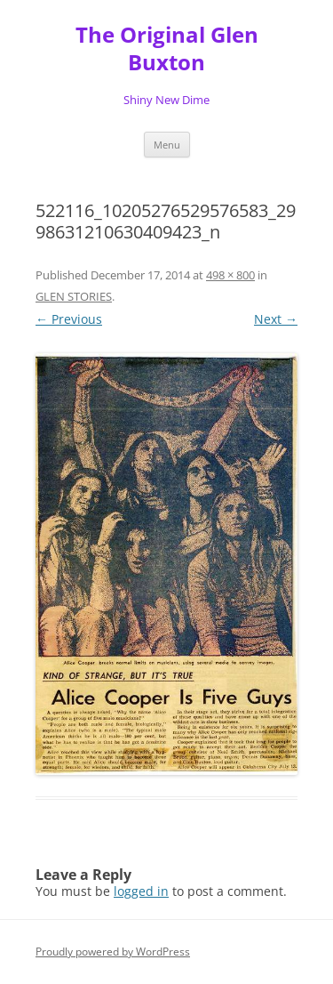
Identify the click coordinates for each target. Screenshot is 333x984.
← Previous (69, 319)
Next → (275, 319)
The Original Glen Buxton (166, 49)
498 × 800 (230, 275)
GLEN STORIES (74, 296)
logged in (141, 891)
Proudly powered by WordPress (113, 951)
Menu (167, 144)
